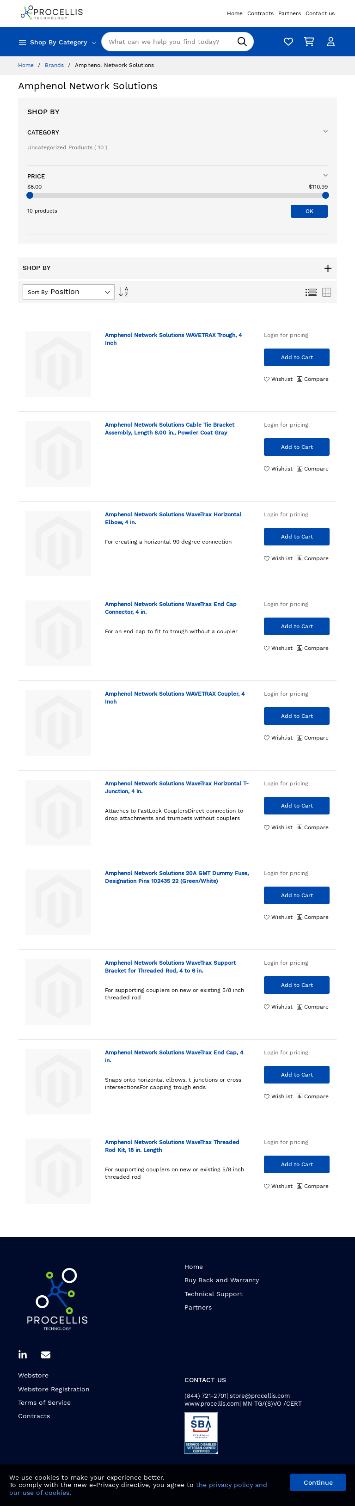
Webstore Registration (54, 1389)
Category (43, 132)
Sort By (38, 292)
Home (27, 65)
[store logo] (52, 13)
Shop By (43, 111)
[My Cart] (307, 42)
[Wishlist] (286, 42)
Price (36, 176)
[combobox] (177, 41)
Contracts (34, 1416)
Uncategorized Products (67, 147)
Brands (55, 65)
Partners (198, 1307)
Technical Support (213, 1294)
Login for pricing (286, 335)
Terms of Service (44, 1402)
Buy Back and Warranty (221, 1280)
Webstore (33, 1375)
